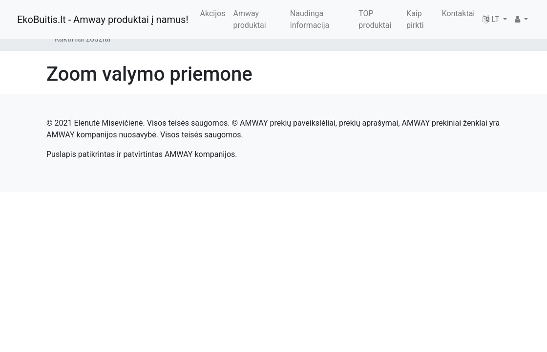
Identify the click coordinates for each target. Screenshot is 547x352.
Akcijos (213, 13)
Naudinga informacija (309, 19)
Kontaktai (458, 13)
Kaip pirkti (415, 19)
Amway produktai (249, 19)
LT (492, 19)
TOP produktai (374, 19)
